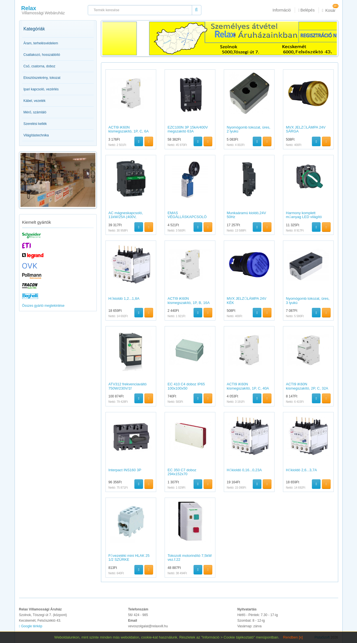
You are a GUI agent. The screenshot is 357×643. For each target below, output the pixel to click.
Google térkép (30, 626)
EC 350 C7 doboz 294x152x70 (182, 472)
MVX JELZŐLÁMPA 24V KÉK (246, 300)
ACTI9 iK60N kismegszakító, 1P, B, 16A (189, 300)
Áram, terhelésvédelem (41, 43)
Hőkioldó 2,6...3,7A (301, 470)
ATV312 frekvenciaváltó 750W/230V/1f (128, 386)
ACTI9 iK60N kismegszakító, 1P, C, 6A (129, 129)
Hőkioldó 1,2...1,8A (124, 298)
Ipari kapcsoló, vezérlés (41, 89)
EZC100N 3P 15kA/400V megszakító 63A (188, 129)
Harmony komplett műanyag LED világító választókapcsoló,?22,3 (305, 217)
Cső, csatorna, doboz (40, 66)
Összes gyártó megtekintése (43, 306)
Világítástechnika (36, 135)
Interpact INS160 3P (125, 470)
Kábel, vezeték (35, 101)
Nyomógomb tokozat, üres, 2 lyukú (248, 129)
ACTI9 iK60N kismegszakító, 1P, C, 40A (248, 386)
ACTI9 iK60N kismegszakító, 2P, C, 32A (307, 386)
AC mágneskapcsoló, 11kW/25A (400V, (126, 215)
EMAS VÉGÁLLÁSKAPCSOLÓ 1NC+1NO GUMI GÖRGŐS (187, 219)
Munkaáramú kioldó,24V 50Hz (246, 215)
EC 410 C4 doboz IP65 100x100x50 (186, 386)
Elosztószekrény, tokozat (42, 78)
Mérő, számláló (35, 112)
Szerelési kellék (35, 124)
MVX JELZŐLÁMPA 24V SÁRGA (306, 129)
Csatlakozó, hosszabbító (42, 55)
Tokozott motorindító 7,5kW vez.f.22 (190, 557)
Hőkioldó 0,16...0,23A (244, 470)
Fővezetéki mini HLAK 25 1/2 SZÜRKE (129, 557)
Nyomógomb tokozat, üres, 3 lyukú (308, 300)
